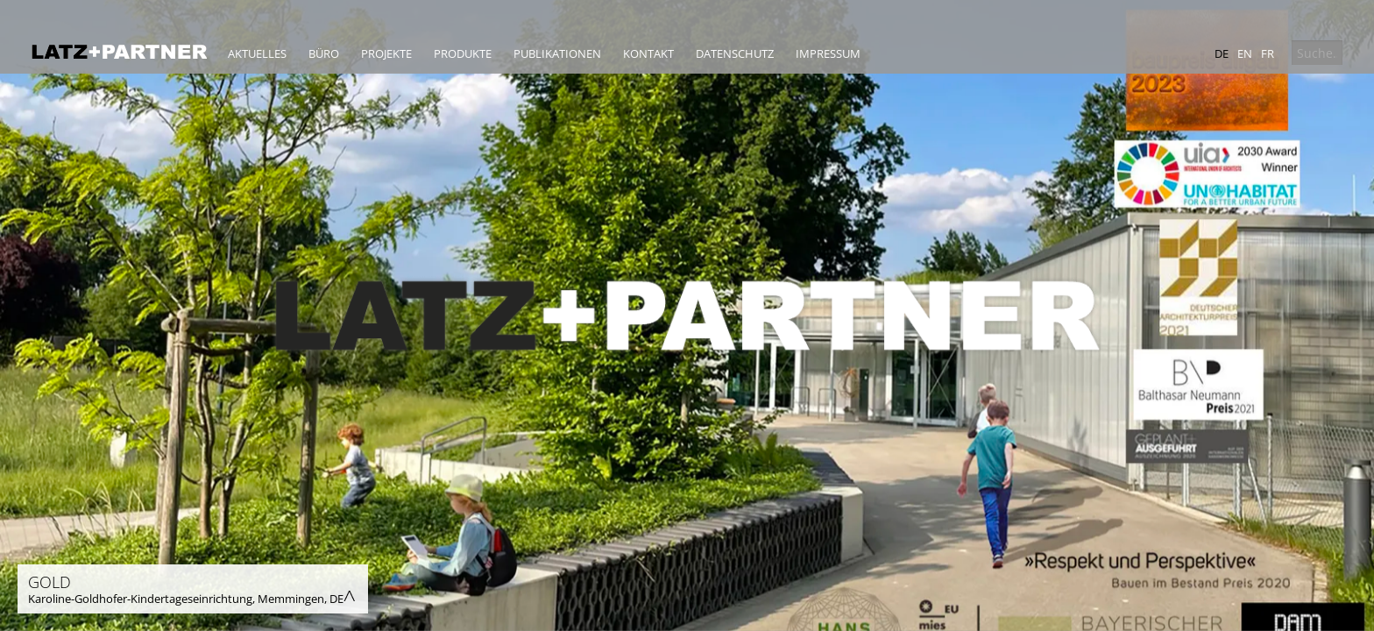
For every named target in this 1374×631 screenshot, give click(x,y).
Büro (323, 53)
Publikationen (557, 53)
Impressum (828, 53)
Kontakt (648, 53)
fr (1267, 53)
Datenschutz (735, 53)
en (1244, 53)
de (1222, 53)
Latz (119, 52)
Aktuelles (257, 53)
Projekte (386, 53)
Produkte (463, 53)
